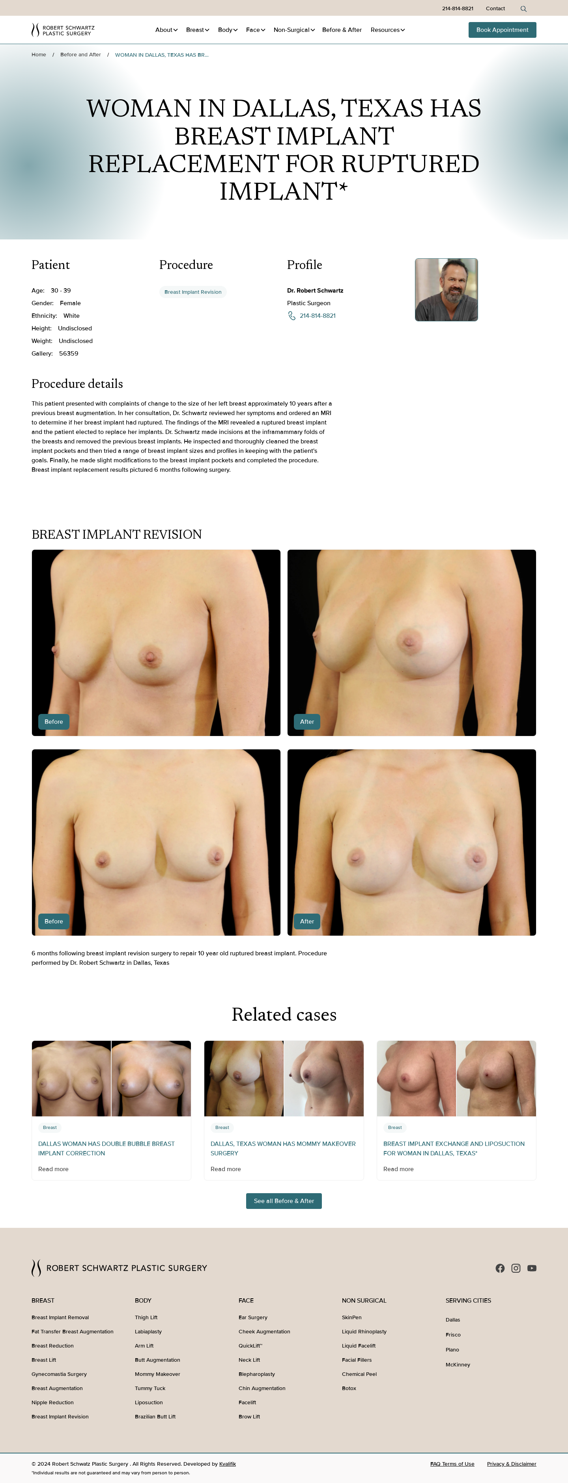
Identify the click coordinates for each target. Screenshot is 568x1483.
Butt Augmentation (157, 1360)
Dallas (453, 1319)
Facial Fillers (357, 1360)
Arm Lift (144, 1345)
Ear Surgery (253, 1317)
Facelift (247, 1402)
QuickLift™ (250, 1345)
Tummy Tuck (150, 1388)
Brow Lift (249, 1416)
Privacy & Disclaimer (511, 1464)
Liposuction (149, 1402)
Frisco (453, 1334)
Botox (349, 1388)
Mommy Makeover (157, 1374)
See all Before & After (284, 1201)
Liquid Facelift (359, 1345)
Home (39, 54)
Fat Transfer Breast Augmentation (73, 1331)
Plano (452, 1349)
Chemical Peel (359, 1374)
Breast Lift (44, 1360)
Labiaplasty (148, 1331)
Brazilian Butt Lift (155, 1416)
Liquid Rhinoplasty (364, 1331)
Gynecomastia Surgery (59, 1374)
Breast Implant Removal (60, 1317)
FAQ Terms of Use (452, 1464)
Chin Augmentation (262, 1388)
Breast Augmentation (57, 1388)
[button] (167, 30)
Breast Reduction (53, 1345)
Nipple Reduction (53, 1402)
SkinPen (352, 1317)
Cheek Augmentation (264, 1331)
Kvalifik (227, 1464)
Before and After (80, 54)
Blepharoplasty (257, 1374)
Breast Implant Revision (193, 292)
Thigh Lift (146, 1317)
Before (342, 30)
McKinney (458, 1364)
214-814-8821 (457, 8)
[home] (63, 30)
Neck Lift (249, 1360)
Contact (495, 8)
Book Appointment (502, 30)
